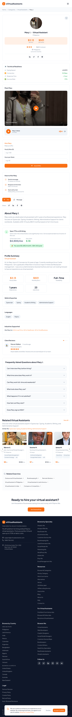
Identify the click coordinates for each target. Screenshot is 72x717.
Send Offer (36, 166)
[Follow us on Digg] (61, 663)
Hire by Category (43, 573)
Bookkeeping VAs (43, 540)
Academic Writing (30, 302)
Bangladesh (6, 647)
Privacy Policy (6, 692)
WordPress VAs (42, 552)
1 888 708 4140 (9, 540)
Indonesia (5, 650)
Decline (48, 710)
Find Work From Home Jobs (46, 612)
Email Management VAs (45, 561)
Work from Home (43, 576)
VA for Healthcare (28, 330)
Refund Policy (6, 698)
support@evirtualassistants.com (14, 537)
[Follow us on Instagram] (52, 663)
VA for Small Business (41, 330)
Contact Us (41, 603)
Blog (39, 594)
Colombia (5, 641)
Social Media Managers (45, 636)
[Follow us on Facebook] (39, 663)
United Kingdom (7, 671)
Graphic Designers (43, 633)
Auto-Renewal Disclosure (10, 701)
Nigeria (4, 653)
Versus (40, 582)
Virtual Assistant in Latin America (37, 482)
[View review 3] (64, 340)
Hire (6, 199)
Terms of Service (7, 689)
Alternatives (41, 579)
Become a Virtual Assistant (46, 618)
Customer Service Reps (45, 639)
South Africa (6, 659)
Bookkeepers (42, 642)
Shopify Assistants (43, 654)
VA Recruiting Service (44, 588)
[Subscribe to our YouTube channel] (57, 663)
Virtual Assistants (22, 9)
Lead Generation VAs (44, 543)
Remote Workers (48, 478)
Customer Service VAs (44, 537)
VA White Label (42, 585)
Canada (4, 674)
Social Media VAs (43, 546)
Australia (5, 677)
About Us (40, 597)
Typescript (9, 302)
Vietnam (4, 662)
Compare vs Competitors (32, 486)
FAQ (39, 600)
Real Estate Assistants (44, 651)
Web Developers (43, 630)
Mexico (4, 638)
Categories (11, 9)
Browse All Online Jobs (44, 615)
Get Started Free (36, 509)
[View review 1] (62, 340)
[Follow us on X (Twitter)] (43, 663)
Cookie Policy (6, 695)
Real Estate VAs (42, 531)
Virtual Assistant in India (13, 486)
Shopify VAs (41, 525)
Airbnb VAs (41, 555)
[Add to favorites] (66, 18)
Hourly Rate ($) (9, 149)
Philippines (5, 629)
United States (6, 668)
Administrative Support (46, 302)
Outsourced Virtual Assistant (14, 478)
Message (18, 199)
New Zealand (6, 680)
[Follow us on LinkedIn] (48, 663)
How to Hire (41, 591)
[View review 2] (63, 340)
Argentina (5, 644)
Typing (19, 302)
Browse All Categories (44, 570)
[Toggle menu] (68, 4)
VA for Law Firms (18, 330)
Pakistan (4, 656)
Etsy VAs (40, 558)
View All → (67, 420)
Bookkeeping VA (33, 478)
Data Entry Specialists (44, 648)
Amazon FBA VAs (43, 528)
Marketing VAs (42, 549)
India (3, 635)
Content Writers (42, 645)
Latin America (6, 632)
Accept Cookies (59, 710)
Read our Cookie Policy (27, 712)
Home (4, 9)
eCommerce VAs (43, 534)
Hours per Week (9, 157)
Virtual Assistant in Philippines (14, 482)
